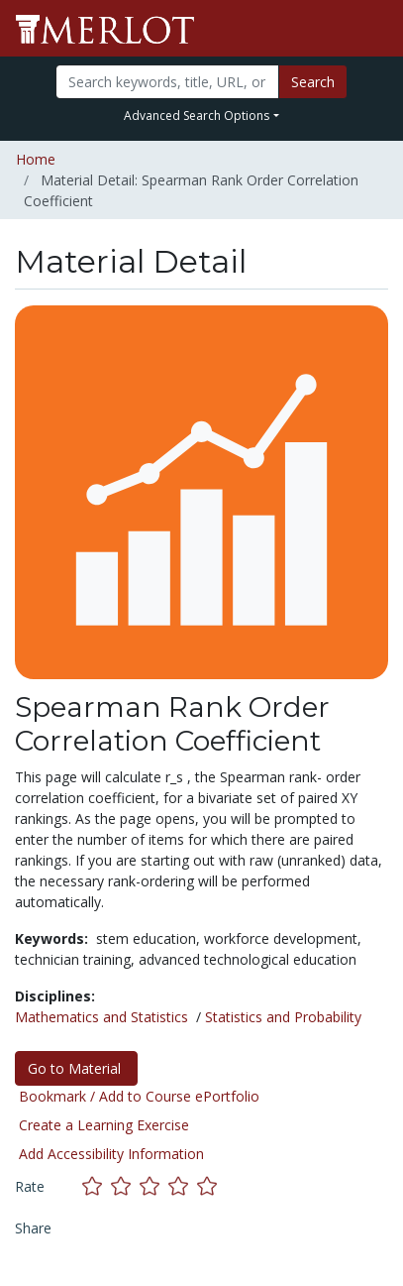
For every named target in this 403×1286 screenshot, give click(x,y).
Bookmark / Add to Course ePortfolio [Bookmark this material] (139, 1096)
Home (35, 159)
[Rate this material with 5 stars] (209, 1186)
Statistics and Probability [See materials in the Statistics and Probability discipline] (283, 1016)
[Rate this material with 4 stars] (182, 1186)
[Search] (167, 81)
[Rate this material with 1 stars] (96, 1186)
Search (313, 81)
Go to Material (76, 1068)
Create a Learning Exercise (104, 1124)
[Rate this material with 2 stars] (125, 1186)
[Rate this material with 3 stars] (154, 1186)
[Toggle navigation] (375, 29)
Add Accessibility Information (111, 1153)
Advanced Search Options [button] (196, 115)
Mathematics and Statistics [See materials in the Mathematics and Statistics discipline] (101, 1016)
